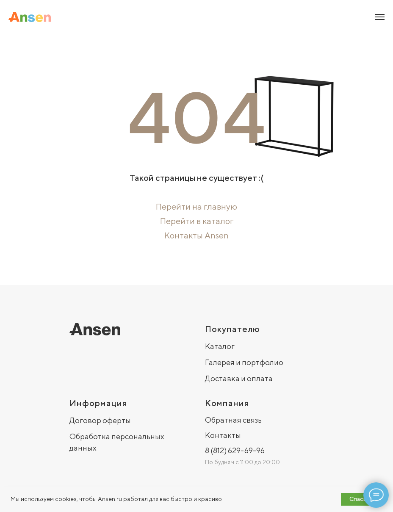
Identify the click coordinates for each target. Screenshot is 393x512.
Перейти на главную (196, 206)
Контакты (223, 435)
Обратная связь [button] (233, 419)
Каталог (220, 346)
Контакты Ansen (196, 235)
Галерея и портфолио (244, 362)
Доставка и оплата (239, 378)
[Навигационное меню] (380, 17)
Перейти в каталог (196, 221)
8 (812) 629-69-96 (235, 450)
